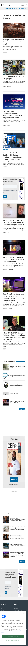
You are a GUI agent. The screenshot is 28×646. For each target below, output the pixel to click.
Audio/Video (16, 598)
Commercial (16, 594)
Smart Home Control (18, 596)
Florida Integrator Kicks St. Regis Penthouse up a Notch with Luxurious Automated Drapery (17, 514)
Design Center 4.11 (16, 8)
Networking (16, 592)
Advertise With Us (4, 610)
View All (22, 409)
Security (15, 601)
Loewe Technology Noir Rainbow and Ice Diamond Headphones (17, 384)
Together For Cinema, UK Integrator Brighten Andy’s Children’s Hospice (13, 259)
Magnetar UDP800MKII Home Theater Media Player (17, 402)
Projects (5, 52)
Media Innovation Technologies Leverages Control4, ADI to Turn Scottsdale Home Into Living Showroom (17, 540)
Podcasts (2, 603)
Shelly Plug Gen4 (14, 393)
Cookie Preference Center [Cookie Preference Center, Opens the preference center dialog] (13, 640)
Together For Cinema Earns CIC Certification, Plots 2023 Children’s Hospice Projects (14, 222)
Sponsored (3, 601)
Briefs (2, 594)
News (4, 86)
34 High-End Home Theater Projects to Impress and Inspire (13, 42)
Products (2, 596)
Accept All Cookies (13, 636)
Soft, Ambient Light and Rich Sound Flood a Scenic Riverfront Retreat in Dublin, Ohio (17, 531)
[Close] (24, 613)
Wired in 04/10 (8, 8)
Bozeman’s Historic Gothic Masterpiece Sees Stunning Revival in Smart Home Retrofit (17, 522)
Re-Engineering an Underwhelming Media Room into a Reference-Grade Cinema (17, 505)
